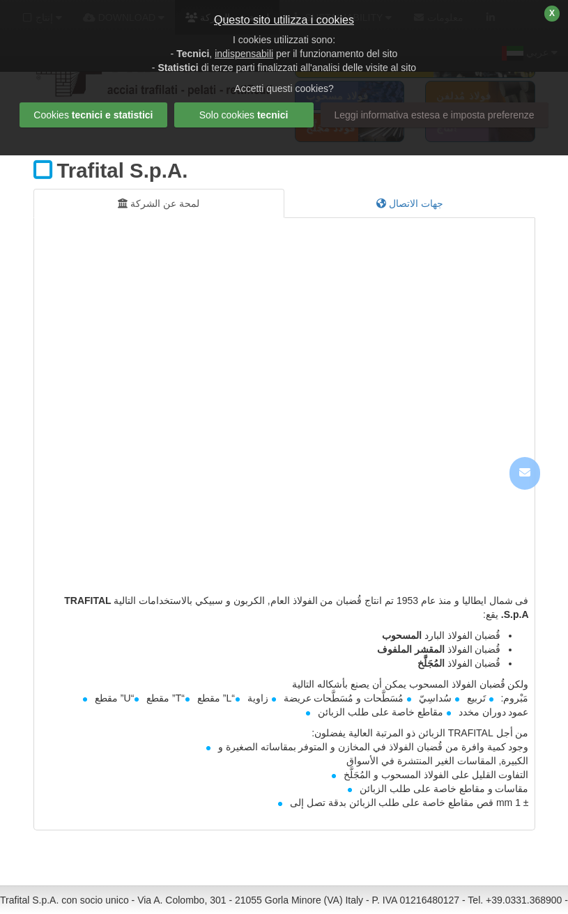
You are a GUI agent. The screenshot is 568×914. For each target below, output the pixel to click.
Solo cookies (244, 115)
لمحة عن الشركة (158, 203)
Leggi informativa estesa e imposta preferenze (435, 115)
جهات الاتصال (409, 203)
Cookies (93, 115)
